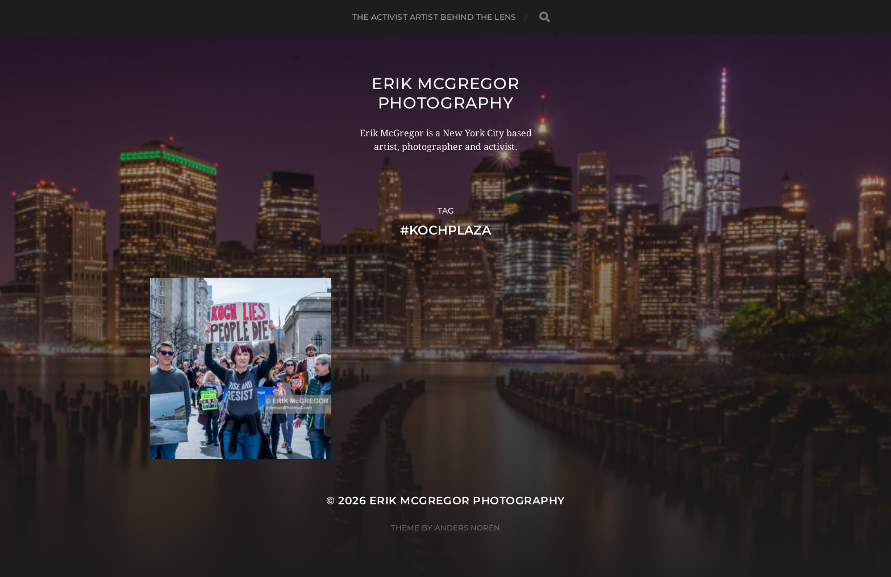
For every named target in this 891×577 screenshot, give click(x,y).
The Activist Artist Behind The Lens (434, 17)
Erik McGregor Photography (445, 93)
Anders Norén (467, 527)
